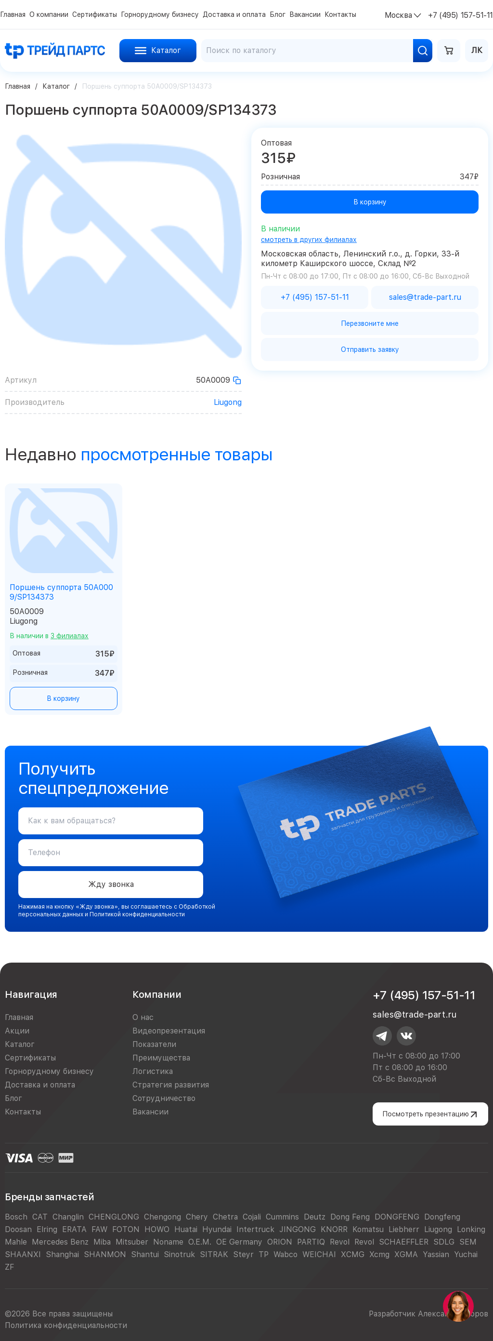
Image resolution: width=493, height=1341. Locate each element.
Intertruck (255, 1229)
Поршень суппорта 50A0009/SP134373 (61, 592)
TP (264, 1254)
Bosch (16, 1216)
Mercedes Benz (60, 1242)
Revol (340, 1242)
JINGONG (297, 1229)
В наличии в (49, 636)
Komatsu (368, 1229)
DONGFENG (397, 1216)
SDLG (443, 1242)
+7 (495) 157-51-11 (424, 995)
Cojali (252, 1216)
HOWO (156, 1229)
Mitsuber (132, 1242)
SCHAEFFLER (403, 1242)
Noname (168, 1242)
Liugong (228, 402)
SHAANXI (23, 1254)
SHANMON (105, 1254)
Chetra (225, 1216)
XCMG (352, 1254)
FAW (99, 1229)
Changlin (68, 1216)
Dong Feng (350, 1216)
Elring (47, 1229)
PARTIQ (311, 1242)
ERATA (74, 1229)
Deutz (314, 1216)
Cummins (282, 1216)
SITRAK (214, 1254)
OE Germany (239, 1242)
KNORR (334, 1229)
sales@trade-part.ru (414, 1014)
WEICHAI (319, 1254)
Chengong (162, 1216)
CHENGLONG (114, 1216)
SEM (468, 1242)
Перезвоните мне (370, 323)
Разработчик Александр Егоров (428, 1313)
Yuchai (466, 1254)
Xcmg (379, 1254)
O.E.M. (199, 1242)
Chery (197, 1216)
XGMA (406, 1254)
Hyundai (217, 1229)
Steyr (243, 1254)
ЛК (476, 50)
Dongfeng (442, 1216)
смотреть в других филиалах (309, 239)
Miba (102, 1242)
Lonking (471, 1229)
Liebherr (404, 1229)
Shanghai (62, 1254)
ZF (9, 1267)
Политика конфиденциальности (66, 1325)
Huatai (185, 1229)
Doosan (18, 1229)
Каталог (56, 86)
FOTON (126, 1229)
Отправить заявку (370, 349)
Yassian (436, 1254)
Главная (17, 86)
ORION (279, 1242)
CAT (40, 1216)
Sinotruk (179, 1254)
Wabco (285, 1254)
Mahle (16, 1242)
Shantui (145, 1254)
